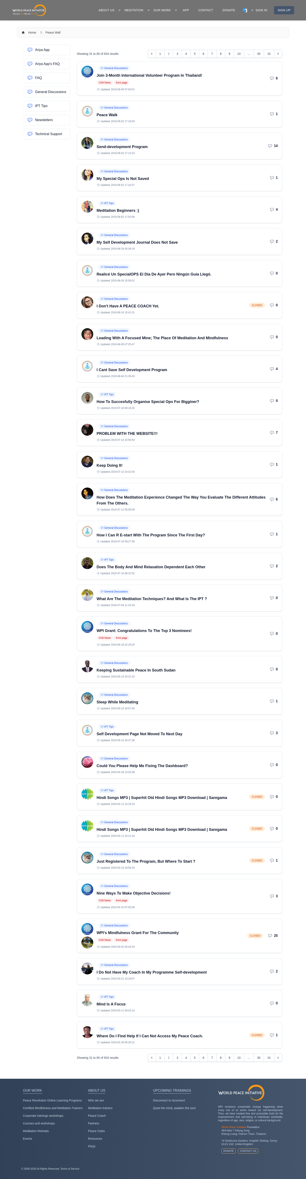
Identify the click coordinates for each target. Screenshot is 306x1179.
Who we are (96, 1100)
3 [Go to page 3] (177, 53)
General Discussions (114, 68)
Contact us (248, 1150)
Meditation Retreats (36, 1131)
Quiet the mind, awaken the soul (174, 1108)
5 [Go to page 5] (195, 53)
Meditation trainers (100, 1108)
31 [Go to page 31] (269, 53)
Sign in (261, 10)
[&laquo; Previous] (152, 54)
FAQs (91, 1146)
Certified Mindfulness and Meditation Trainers (53, 1108)
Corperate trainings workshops (43, 1115)
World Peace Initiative (233, 1127)
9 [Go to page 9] (229, 53)
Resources (95, 1138)
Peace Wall (52, 32)
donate (228, 10)
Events (27, 1138)
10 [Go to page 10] (239, 53)
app (186, 10)
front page (121, 82)
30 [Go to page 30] (259, 53)
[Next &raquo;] (278, 54)
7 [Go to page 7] (212, 53)
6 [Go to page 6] (203, 53)
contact (205, 10)
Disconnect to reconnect (169, 1100)
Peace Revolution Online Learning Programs (52, 1100)
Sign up (284, 10)
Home (32, 32)
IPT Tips (107, 203)
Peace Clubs (96, 1131)
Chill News (105, 82)
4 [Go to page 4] (186, 53)
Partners (93, 1123)
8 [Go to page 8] (221, 53)
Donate (228, 1150)
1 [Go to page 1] (160, 53)
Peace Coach (97, 1115)
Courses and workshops (39, 1123)
